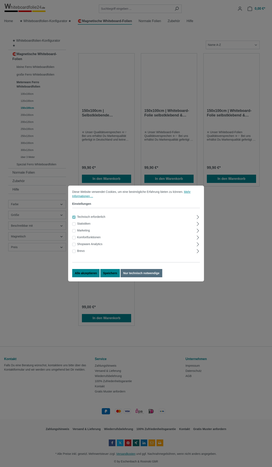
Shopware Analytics (89, 246)
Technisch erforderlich (91, 219)
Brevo (81, 253)
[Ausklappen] (198, 219)
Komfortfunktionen (89, 240)
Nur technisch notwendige (141, 275)
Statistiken (84, 226)
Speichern (110, 275)
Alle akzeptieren (86, 275)
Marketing (83, 233)
